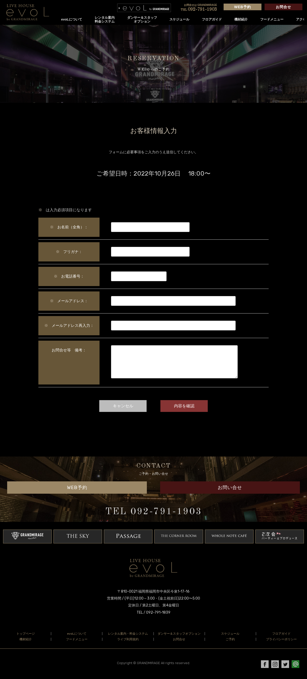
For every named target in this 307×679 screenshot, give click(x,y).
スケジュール (180, 19)
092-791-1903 (199, 9)
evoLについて (71, 19)
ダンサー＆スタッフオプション (142, 19)
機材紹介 (241, 19)
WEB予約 (242, 7)
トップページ (25, 636)
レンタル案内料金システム (105, 19)
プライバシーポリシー (281, 642)
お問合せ (283, 7)
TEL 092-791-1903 (153, 515)
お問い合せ (230, 490)
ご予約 (230, 642)
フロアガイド (212, 19)
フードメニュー (271, 19)
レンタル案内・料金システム (128, 636)
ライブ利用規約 (128, 642)
